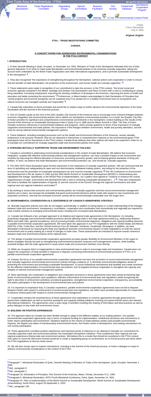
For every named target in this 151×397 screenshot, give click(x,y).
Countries (82, 18)
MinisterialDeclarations (22, 7)
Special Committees (81, 7)
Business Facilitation (97, 7)
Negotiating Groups (64, 7)
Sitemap (97, 18)
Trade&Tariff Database (127, 7)
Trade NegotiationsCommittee (43, 7)
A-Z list (110, 18)
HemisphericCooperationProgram (142, 7)
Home (68, 18)
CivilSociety (113, 7)
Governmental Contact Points (133, 18)
